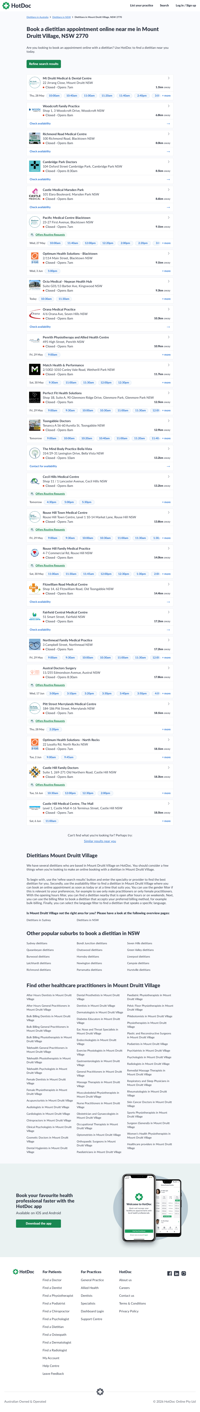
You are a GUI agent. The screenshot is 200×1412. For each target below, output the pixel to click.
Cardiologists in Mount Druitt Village (48, 1114)
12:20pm (107, 243)
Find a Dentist (52, 1288)
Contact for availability (100, 466)
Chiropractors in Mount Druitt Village (49, 1120)
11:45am (88, 574)
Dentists (86, 1295)
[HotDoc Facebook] (169, 1273)
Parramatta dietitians (89, 970)
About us (125, 1280)
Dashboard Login (92, 1311)
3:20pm (89, 693)
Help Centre (51, 1366)
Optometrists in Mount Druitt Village (99, 1135)
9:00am (52, 354)
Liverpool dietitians (138, 956)
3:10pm (71, 693)
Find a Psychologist (56, 1319)
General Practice (92, 1280)
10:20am (86, 438)
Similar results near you (100, 841)
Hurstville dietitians (138, 970)
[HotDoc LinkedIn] (176, 1273)
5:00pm (52, 271)
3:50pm (142, 693)
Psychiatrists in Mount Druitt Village (148, 1050)
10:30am (46, 299)
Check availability (100, 123)
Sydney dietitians (37, 943)
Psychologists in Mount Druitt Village (149, 1057)
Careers (124, 1288)
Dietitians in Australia (37, 17)
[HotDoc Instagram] (183, 1273)
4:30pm (51, 502)
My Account (51, 1358)
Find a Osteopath (54, 1334)
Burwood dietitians (38, 956)
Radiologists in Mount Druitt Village (148, 1064)
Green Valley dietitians (140, 950)
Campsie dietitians (138, 963)
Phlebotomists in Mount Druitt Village (149, 1016)
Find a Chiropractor (56, 1311)
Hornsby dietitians (88, 956)
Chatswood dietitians (89, 950)
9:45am (68, 757)
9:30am (53, 382)
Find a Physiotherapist (58, 1295)
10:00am (54, 95)
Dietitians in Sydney (39, 920)
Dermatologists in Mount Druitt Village (100, 1012)
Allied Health (90, 1288)
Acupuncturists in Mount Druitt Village (50, 1100)
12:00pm (90, 243)
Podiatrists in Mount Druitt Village (147, 1044)
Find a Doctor (52, 1280)
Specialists (88, 1303)
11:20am (107, 95)
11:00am (89, 95)
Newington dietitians (89, 963)
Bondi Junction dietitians (92, 943)
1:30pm (158, 538)
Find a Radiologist (55, 1350)
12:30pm (123, 382)
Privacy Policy (128, 1311)
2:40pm (142, 95)
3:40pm (124, 693)
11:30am (64, 299)
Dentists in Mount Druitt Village (96, 1006)
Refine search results (43, 64)
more (166, 95)
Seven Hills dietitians (139, 943)
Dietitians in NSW (61, 17)
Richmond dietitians (39, 970)
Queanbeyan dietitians (40, 950)
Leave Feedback (53, 1373)
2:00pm (125, 243)
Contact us (126, 1295)
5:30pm (86, 502)
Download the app (38, 1223)
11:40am (124, 95)
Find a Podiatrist (54, 1303)
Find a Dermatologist (57, 1342)
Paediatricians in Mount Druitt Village (99, 1152)
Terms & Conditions (132, 1303)
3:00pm (54, 693)
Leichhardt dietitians (39, 963)
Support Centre (91, 1319)
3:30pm (107, 693)
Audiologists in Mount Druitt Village (48, 1107)
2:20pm (143, 243)
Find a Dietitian (53, 1327)
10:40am (71, 95)
